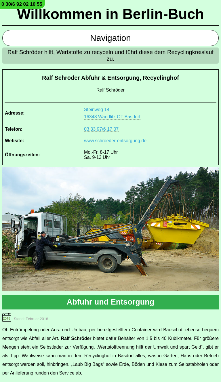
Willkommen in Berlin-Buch (110, 14)
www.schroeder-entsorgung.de (115, 140)
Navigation (110, 38)
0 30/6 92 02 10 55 (21, 4)
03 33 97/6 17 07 (101, 129)
